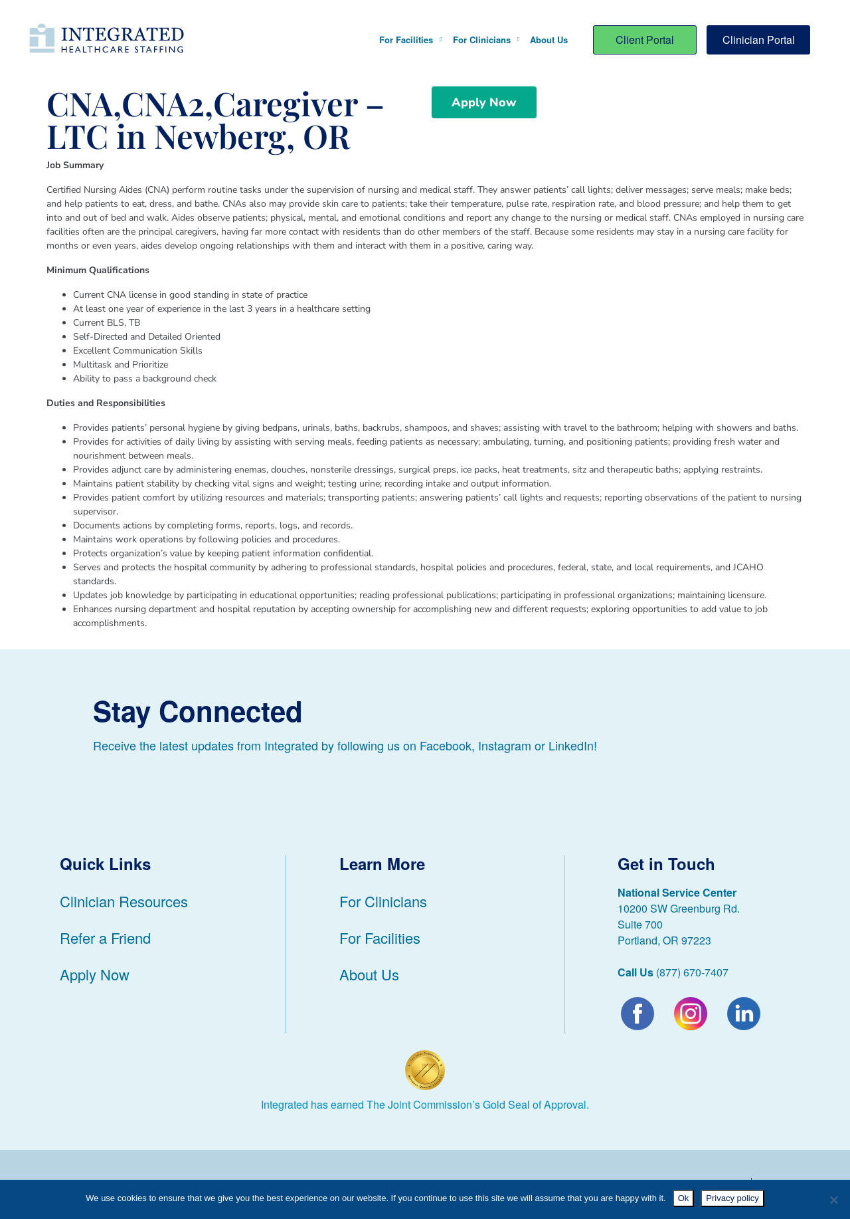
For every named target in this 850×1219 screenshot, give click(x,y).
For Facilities (410, 39)
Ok (683, 1198)
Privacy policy (732, 1198)
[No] (833, 1199)
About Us (549, 39)
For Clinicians (486, 39)
